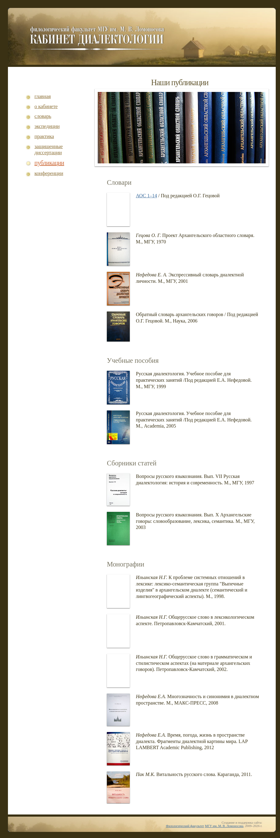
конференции (49, 173)
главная (43, 96)
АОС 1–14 (146, 195)
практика (44, 136)
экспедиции (47, 126)
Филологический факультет (185, 826)
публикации (49, 163)
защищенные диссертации (49, 150)
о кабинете (46, 106)
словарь (43, 116)
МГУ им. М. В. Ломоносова (224, 826)
